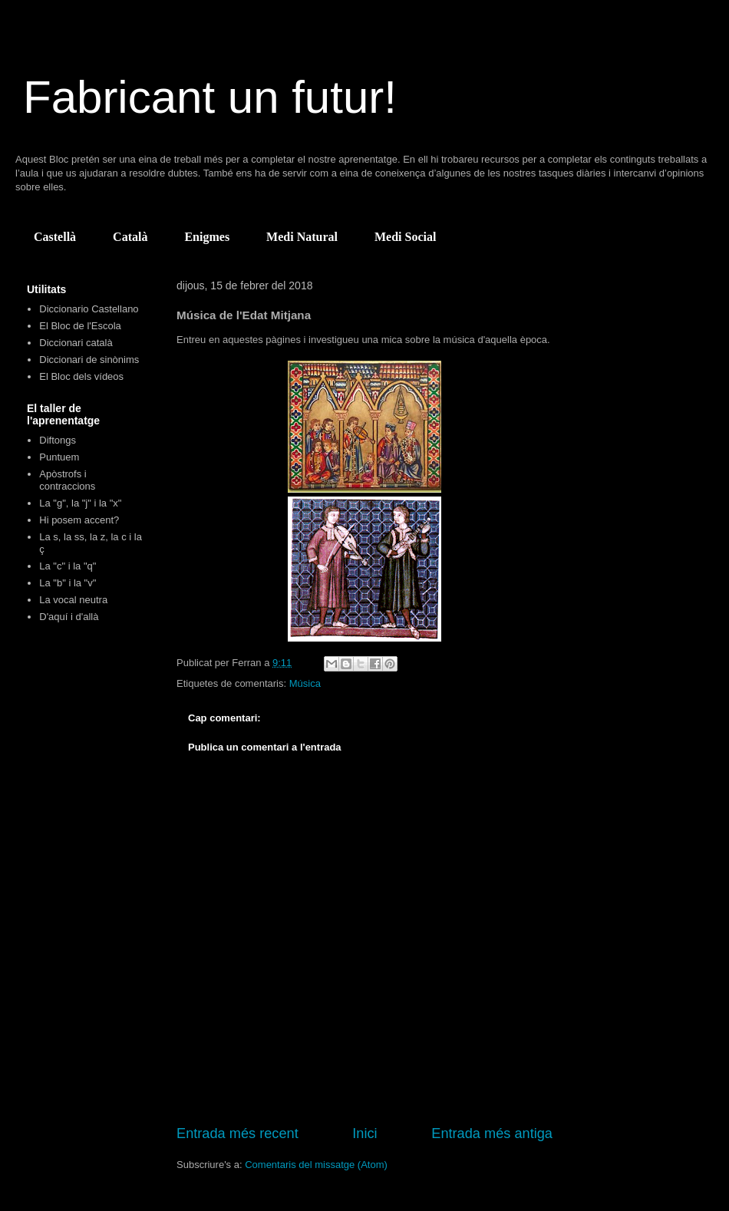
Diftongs (57, 440)
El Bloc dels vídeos (81, 376)
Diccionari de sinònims (89, 359)
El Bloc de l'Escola (80, 326)
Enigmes (206, 236)
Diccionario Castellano (88, 309)
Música (305, 683)
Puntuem (59, 457)
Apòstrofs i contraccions (67, 480)
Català (130, 236)
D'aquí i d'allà (68, 616)
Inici (364, 1133)
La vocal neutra (73, 600)
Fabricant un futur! (210, 97)
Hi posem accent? (79, 520)
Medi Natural (302, 236)
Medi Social (405, 236)
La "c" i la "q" (67, 566)
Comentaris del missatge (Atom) (316, 1164)
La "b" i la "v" (67, 583)
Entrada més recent (237, 1133)
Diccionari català (75, 342)
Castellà (55, 236)
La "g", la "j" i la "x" (80, 503)
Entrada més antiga (492, 1133)
